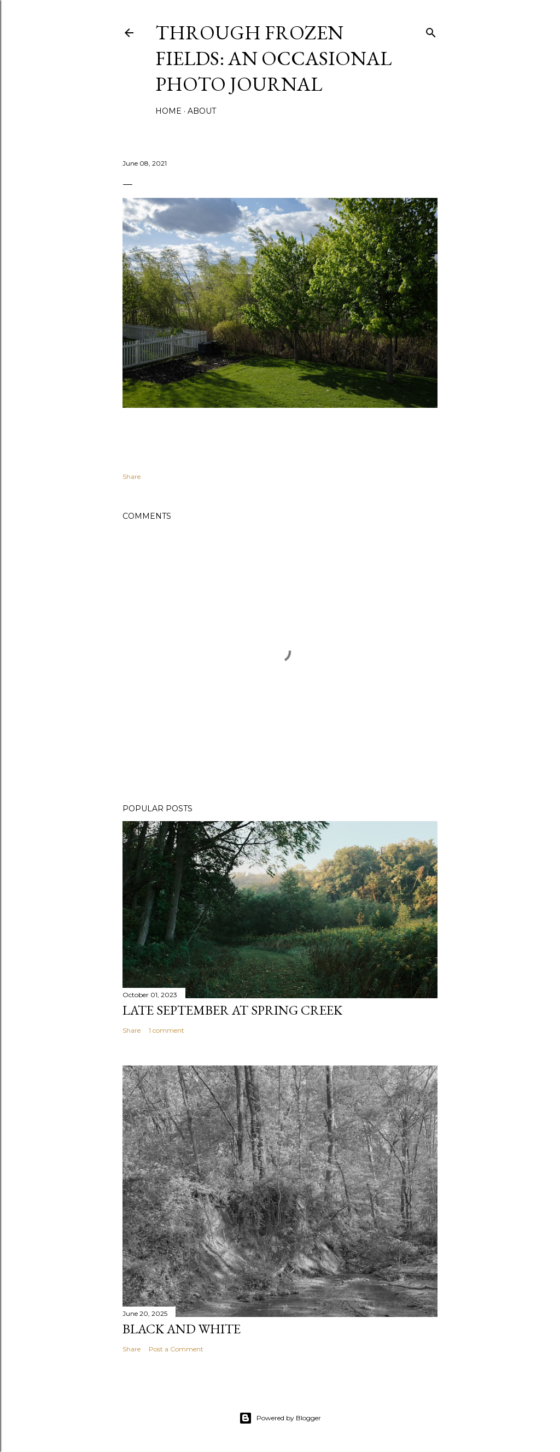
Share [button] (131, 476)
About (202, 111)
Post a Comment (176, 1349)
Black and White (181, 1328)
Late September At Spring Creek (232, 1010)
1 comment (166, 1030)
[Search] (431, 30)
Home (168, 111)
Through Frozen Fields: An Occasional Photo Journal (273, 58)
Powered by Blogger (280, 1418)
